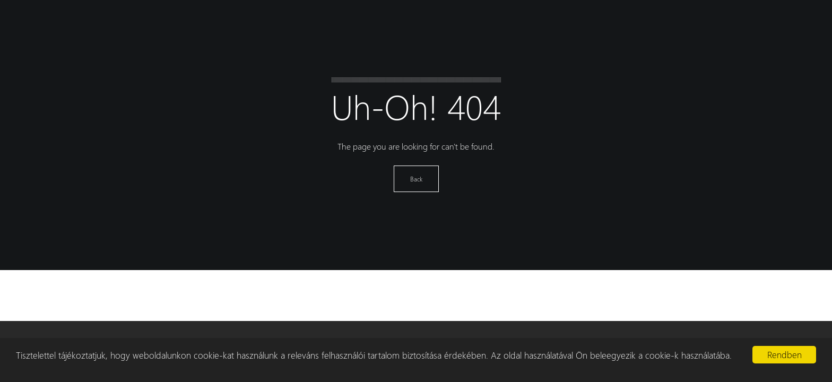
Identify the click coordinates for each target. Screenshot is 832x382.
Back (416, 179)
